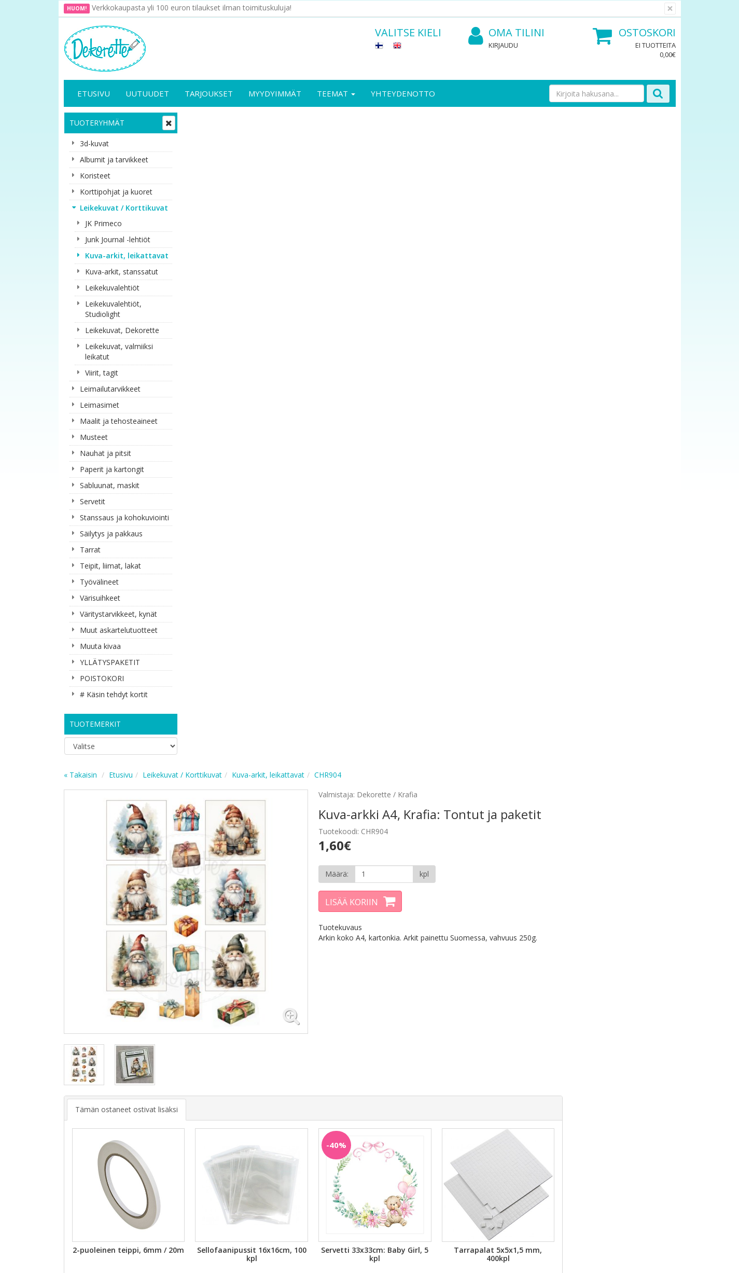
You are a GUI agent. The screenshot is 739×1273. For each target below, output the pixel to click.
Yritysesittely (86, 1067)
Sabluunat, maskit (110, 485)
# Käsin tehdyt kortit (114, 694)
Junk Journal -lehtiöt (117, 239)
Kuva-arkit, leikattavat (127, 255)
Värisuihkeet (100, 598)
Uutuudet (147, 93)
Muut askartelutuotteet (119, 630)
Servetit (92, 501)
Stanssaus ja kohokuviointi (124, 517)
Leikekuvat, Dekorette (122, 330)
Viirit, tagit (101, 373)
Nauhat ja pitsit (105, 453)
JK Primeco (103, 223)
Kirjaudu (503, 45)
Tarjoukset (209, 93)
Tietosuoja (177, 1067)
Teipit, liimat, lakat (110, 566)
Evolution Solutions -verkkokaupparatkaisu (610, 1257)
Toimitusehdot (183, 1082)
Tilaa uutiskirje (255, 1002)
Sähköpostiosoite (257, 960)
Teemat (336, 93)
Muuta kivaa (100, 646)
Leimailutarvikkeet (110, 389)
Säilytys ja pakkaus (111, 533)
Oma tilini (506, 32)
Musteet (94, 437)
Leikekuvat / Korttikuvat (124, 208)
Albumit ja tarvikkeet (114, 159)
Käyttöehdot (180, 1098)
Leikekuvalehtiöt (112, 288)
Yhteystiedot (86, 1082)
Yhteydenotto (403, 93)
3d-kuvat (94, 143)
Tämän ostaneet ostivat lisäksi (251, 448)
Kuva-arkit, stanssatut (121, 271)
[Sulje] (670, 9)
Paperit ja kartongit (112, 469)
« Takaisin (204, 121)
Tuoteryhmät (96, 123)
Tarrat (90, 550)
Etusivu (93, 93)
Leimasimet (99, 405)
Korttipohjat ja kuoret (116, 192)
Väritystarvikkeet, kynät (118, 614)
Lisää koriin (470, 248)
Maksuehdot (180, 1113)
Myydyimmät (274, 93)
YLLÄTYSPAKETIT (110, 662)
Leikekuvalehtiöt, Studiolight (113, 309)
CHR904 (452, 121)
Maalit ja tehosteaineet (119, 421)
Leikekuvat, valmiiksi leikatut (119, 351)
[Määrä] (501, 220)
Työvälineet (99, 582)
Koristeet (95, 176)
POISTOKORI (102, 678)
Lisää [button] (246, 628)
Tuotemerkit (95, 724)
